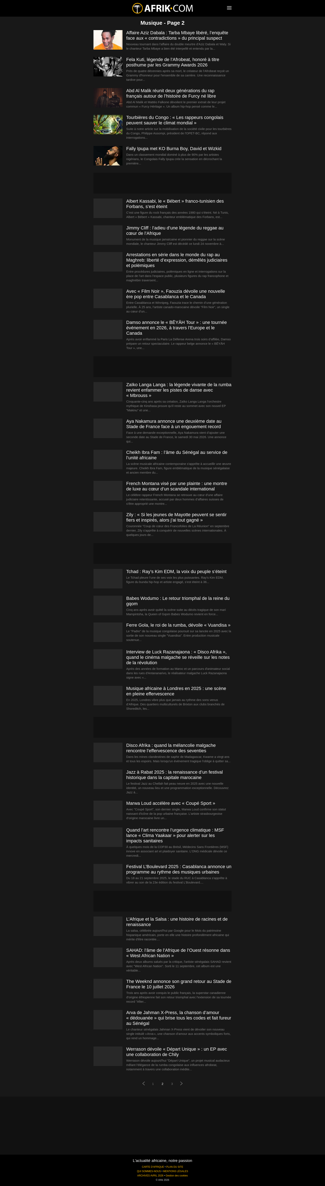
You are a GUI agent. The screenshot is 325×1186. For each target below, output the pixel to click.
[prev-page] (143, 1084)
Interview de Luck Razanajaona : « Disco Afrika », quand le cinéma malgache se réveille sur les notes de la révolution (178, 657)
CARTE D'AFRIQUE (153, 1166)
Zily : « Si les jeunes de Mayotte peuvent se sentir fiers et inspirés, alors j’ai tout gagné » (176, 517)
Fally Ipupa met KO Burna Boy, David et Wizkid (173, 148)
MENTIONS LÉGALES (175, 1171)
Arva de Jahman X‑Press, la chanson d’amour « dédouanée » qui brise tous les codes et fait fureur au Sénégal (178, 1018)
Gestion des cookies (177, 1175)
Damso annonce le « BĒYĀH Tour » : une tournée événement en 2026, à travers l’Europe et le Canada (176, 328)
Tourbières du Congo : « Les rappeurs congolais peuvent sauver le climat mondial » (174, 120)
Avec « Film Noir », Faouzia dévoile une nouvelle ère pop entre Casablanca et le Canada (175, 294)
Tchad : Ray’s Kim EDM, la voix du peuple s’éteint (176, 571)
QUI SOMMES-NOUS (149, 1171)
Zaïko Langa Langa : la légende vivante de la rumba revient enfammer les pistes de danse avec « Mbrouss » (179, 390)
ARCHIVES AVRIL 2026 (150, 1175)
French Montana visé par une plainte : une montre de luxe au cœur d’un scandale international (176, 486)
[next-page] (181, 1084)
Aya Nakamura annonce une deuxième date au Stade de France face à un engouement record (173, 424)
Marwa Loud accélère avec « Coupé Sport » (170, 803)
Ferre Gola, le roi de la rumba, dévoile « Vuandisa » (178, 625)
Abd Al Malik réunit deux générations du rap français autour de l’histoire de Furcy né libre (171, 93)
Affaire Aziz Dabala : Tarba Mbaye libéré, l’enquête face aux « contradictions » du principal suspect (177, 35)
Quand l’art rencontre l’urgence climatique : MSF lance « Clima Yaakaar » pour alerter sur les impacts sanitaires (175, 835)
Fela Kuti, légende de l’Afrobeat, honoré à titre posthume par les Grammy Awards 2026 (172, 62)
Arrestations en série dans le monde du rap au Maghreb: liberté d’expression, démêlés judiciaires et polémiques (176, 260)
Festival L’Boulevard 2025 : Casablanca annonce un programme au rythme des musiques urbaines (179, 869)
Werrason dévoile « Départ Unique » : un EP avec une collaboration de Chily (176, 1051)
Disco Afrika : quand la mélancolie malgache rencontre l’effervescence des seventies (171, 748)
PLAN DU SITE (174, 1166)
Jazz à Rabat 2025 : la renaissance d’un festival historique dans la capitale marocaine (174, 774)
